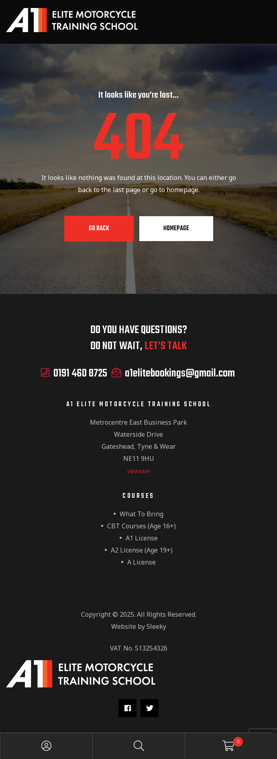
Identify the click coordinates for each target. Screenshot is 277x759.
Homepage (176, 228)
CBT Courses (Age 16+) (141, 526)
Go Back (99, 228)
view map (138, 471)
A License (141, 562)
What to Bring (141, 513)
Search (139, 746)
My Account (46, 746)
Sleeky (156, 626)
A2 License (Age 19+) (142, 550)
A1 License (142, 538)
